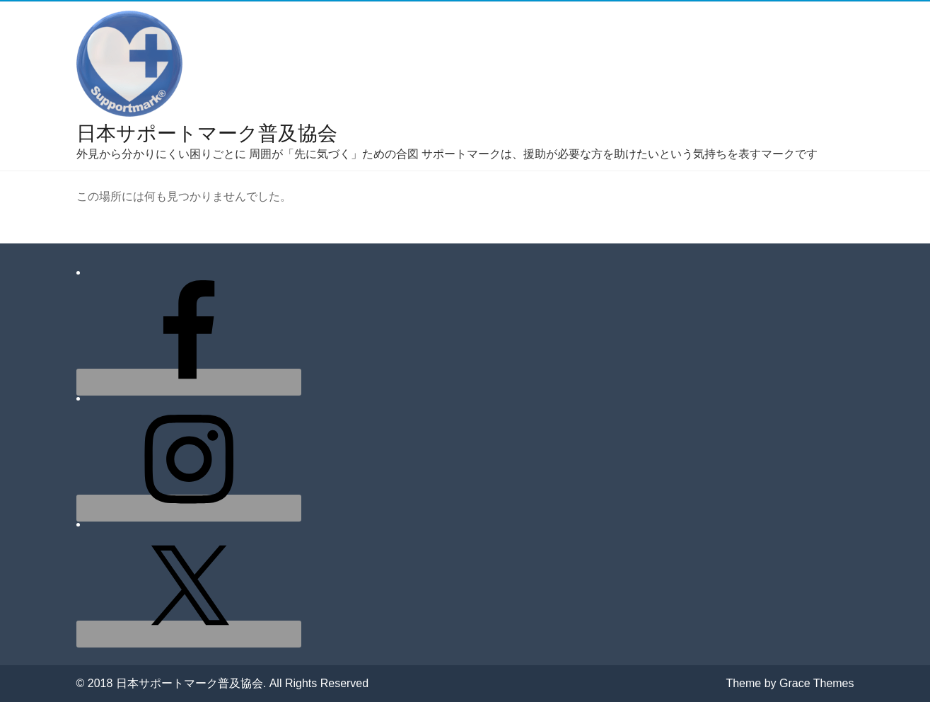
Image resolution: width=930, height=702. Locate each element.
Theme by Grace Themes (790, 683)
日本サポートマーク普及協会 (206, 133)
